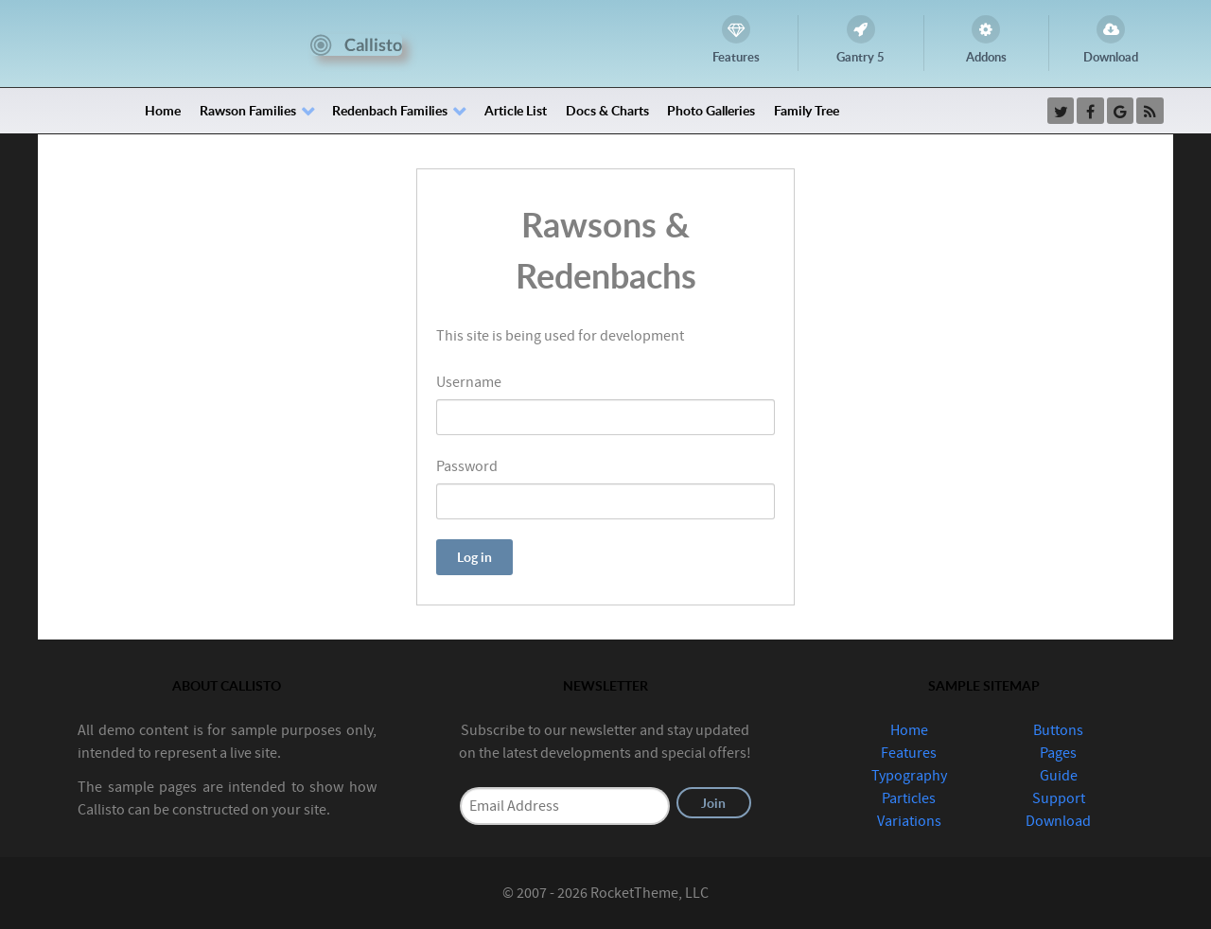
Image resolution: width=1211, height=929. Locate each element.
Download (1058, 821)
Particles (909, 798)
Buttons (1058, 730)
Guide (1059, 775)
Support (1058, 798)
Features (909, 753)
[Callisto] (356, 43)
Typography (909, 775)
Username (468, 382)
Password (467, 466)
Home (909, 730)
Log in (474, 557)
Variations (909, 821)
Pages (1058, 753)
